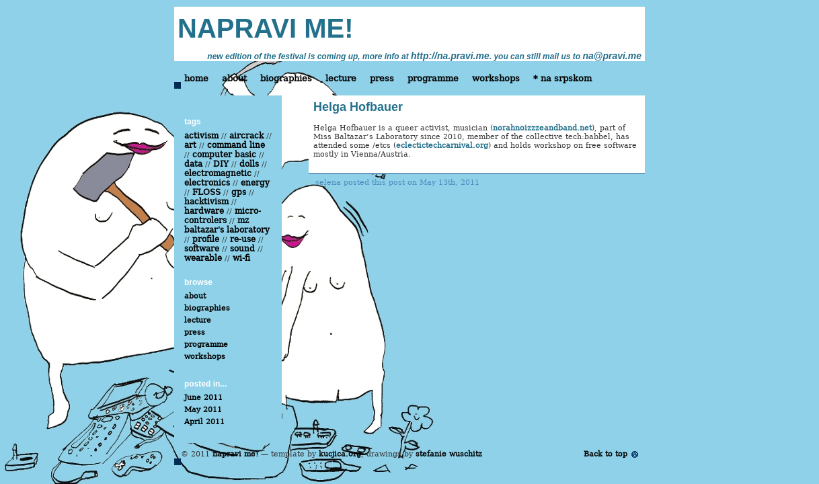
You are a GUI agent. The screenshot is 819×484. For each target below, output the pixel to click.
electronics (207, 183)
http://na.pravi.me (450, 55)
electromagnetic (217, 173)
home (196, 78)
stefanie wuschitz (449, 454)
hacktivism (206, 201)
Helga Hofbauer (358, 107)
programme (433, 78)
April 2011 (204, 421)
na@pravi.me (611, 55)
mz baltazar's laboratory (227, 225)
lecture (340, 78)
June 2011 (203, 397)
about (234, 78)
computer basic (224, 154)
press (382, 78)
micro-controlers (222, 215)
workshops (496, 78)
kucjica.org (340, 454)
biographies (286, 78)
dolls (249, 164)
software (201, 248)
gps (238, 192)
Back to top (605, 454)
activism (201, 135)
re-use (243, 239)
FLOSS (206, 192)
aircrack (246, 135)
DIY (221, 164)
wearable (203, 258)
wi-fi (241, 258)
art (190, 145)
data (193, 164)
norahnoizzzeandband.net (542, 128)
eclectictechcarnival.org (442, 145)
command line (236, 145)
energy (255, 183)
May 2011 (203, 409)
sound (242, 248)
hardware (204, 211)
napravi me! (235, 454)
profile (205, 239)
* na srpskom (562, 78)
